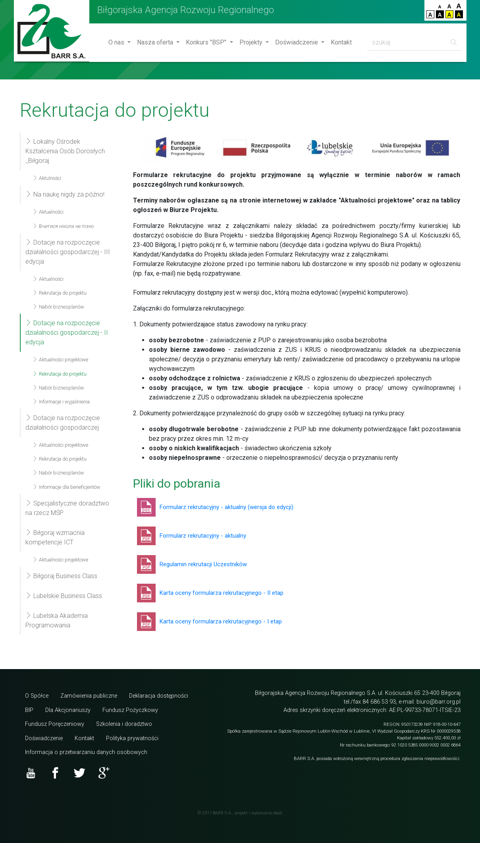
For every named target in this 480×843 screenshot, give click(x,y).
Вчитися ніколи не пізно (63, 226)
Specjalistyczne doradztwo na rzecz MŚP (67, 508)
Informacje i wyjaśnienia (61, 402)
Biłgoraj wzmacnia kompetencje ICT (55, 537)
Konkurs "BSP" (207, 42)
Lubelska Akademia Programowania (56, 620)
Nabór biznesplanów (58, 307)
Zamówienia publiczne (88, 696)
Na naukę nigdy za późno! (64, 194)
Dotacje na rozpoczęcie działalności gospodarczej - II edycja (66, 332)
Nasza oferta (156, 42)
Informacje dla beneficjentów (66, 487)
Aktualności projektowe (60, 360)
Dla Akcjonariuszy (68, 710)
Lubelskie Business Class (63, 596)
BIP (29, 710)
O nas (117, 42)
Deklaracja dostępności (158, 696)
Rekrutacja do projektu (60, 293)
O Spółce (36, 696)
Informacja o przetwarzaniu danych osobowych (86, 752)
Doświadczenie (297, 42)
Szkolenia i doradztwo (124, 724)
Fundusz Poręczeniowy (54, 724)
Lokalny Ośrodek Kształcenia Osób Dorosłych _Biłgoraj (65, 151)
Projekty (251, 42)
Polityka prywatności (132, 738)
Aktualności (48, 212)
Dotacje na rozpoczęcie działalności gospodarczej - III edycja (67, 252)
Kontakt (341, 42)
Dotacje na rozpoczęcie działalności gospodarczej (62, 422)
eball (277, 813)
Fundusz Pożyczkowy (130, 710)
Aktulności (47, 178)
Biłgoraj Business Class (61, 576)
